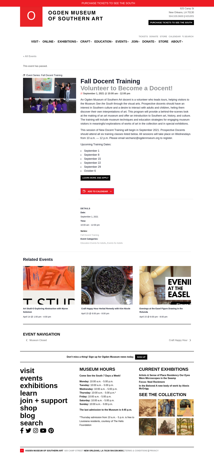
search (31, 423)
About (177, 41)
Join (135, 41)
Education (103, 41)
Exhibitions (68, 41)
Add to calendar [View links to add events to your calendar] (98, 191)
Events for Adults (115, 243)
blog (27, 415)
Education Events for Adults (93, 243)
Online (49, 41)
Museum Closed (38, 340)
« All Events (29, 56)
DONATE (153, 36)
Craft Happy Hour (105, 308)
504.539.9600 (176, 16)
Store (164, 41)
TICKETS (143, 36)
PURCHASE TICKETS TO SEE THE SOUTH (171, 22)
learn (28, 393)
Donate (149, 41)
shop (28, 408)
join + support (43, 401)
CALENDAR (175, 36)
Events (122, 41)
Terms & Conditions (136, 450)
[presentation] (49, 285)
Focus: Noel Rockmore (152, 382)
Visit (35, 41)
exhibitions (39, 386)
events (31, 378)
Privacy (154, 450)
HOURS (189, 16)
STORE (163, 36)
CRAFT (86, 41)
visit (27, 371)
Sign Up (141, 357)
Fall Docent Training (90, 235)
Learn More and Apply (95, 178)
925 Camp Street (73, 450)
